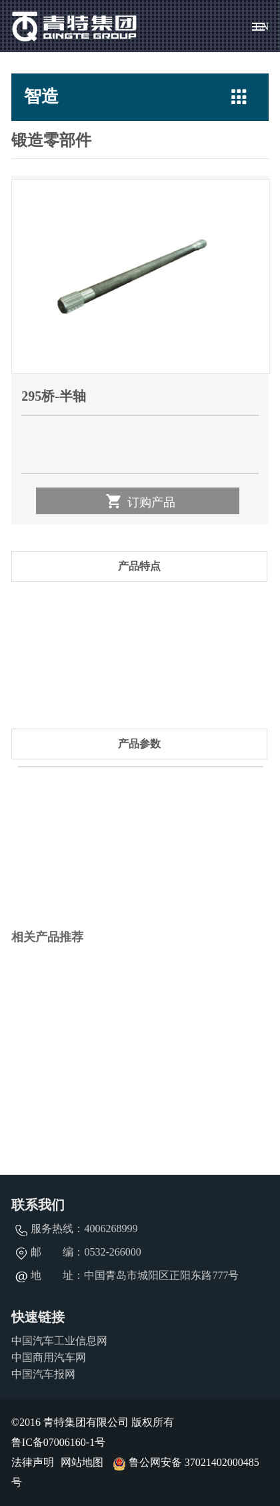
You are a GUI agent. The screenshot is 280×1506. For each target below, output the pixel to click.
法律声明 (32, 1462)
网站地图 (82, 1462)
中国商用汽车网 (48, 1357)
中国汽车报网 (43, 1374)
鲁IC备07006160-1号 (58, 1442)
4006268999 (110, 1228)
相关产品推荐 (47, 937)
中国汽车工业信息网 (59, 1340)
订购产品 (140, 501)
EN (262, 26)
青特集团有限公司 (74, 26)
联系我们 (38, 1204)
